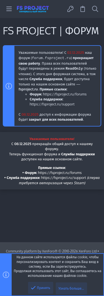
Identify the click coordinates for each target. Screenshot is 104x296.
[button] (9, 9)
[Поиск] (95, 9)
